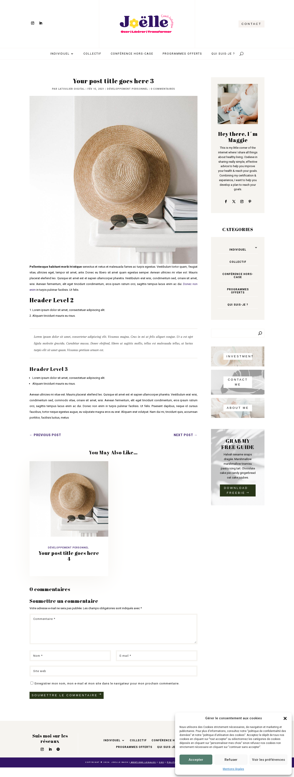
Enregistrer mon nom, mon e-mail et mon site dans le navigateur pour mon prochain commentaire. (107, 683)
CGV (161, 762)
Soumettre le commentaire (65, 695)
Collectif (92, 53)
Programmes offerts (182, 53)
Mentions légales (233, 769)
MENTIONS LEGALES (143, 762)
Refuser (231, 760)
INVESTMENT (239, 356)
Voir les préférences (268, 760)
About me (238, 407)
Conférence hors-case (132, 53)
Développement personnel (127, 88)
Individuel (60, 53)
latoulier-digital (71, 88)
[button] (285, 718)
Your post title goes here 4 (69, 556)
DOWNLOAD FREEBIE (236, 490)
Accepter (196, 760)
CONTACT (252, 24)
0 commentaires (163, 88)
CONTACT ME (238, 382)
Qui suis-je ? (223, 53)
